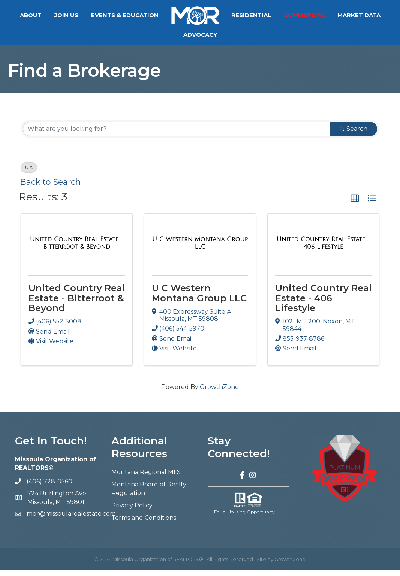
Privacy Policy (132, 511)
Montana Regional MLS (146, 477)
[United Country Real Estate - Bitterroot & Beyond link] (76, 248)
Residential (251, 15)
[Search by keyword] (176, 134)
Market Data (359, 15)
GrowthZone (219, 392)
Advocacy (200, 34)
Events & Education (125, 15)
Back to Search (50, 187)
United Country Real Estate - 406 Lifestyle (323, 303)
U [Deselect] (29, 173)
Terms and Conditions (143, 523)
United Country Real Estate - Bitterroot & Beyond (76, 303)
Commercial (304, 15)
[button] (355, 204)
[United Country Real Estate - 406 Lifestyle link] (323, 248)
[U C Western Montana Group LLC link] (200, 248)
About (31, 15)
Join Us (66, 15)
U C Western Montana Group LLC (199, 298)
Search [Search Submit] (353, 134)
